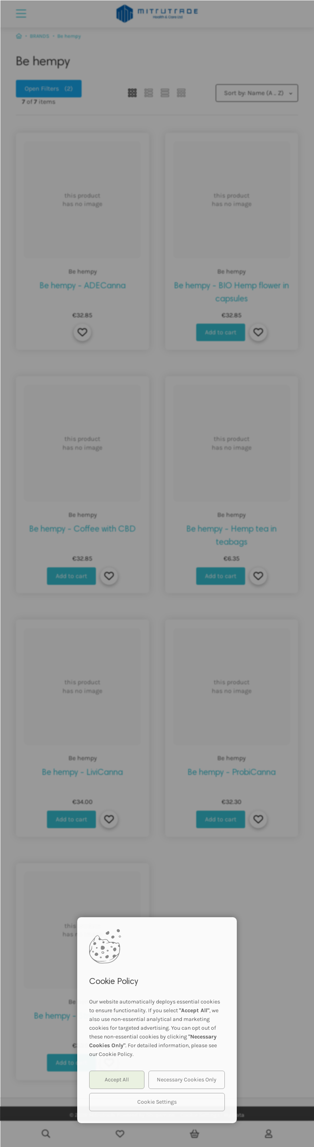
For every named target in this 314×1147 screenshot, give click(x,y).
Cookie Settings (157, 1101)
